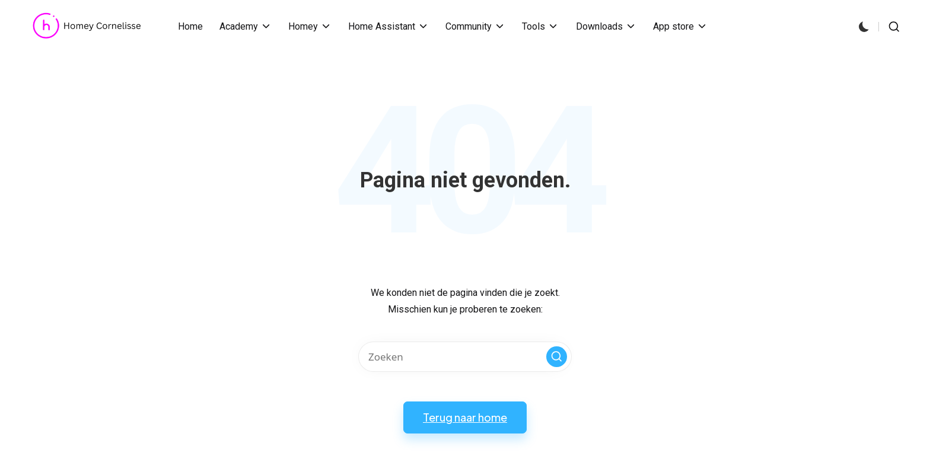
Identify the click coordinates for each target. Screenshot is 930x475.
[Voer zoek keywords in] (465, 357)
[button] (556, 356)
